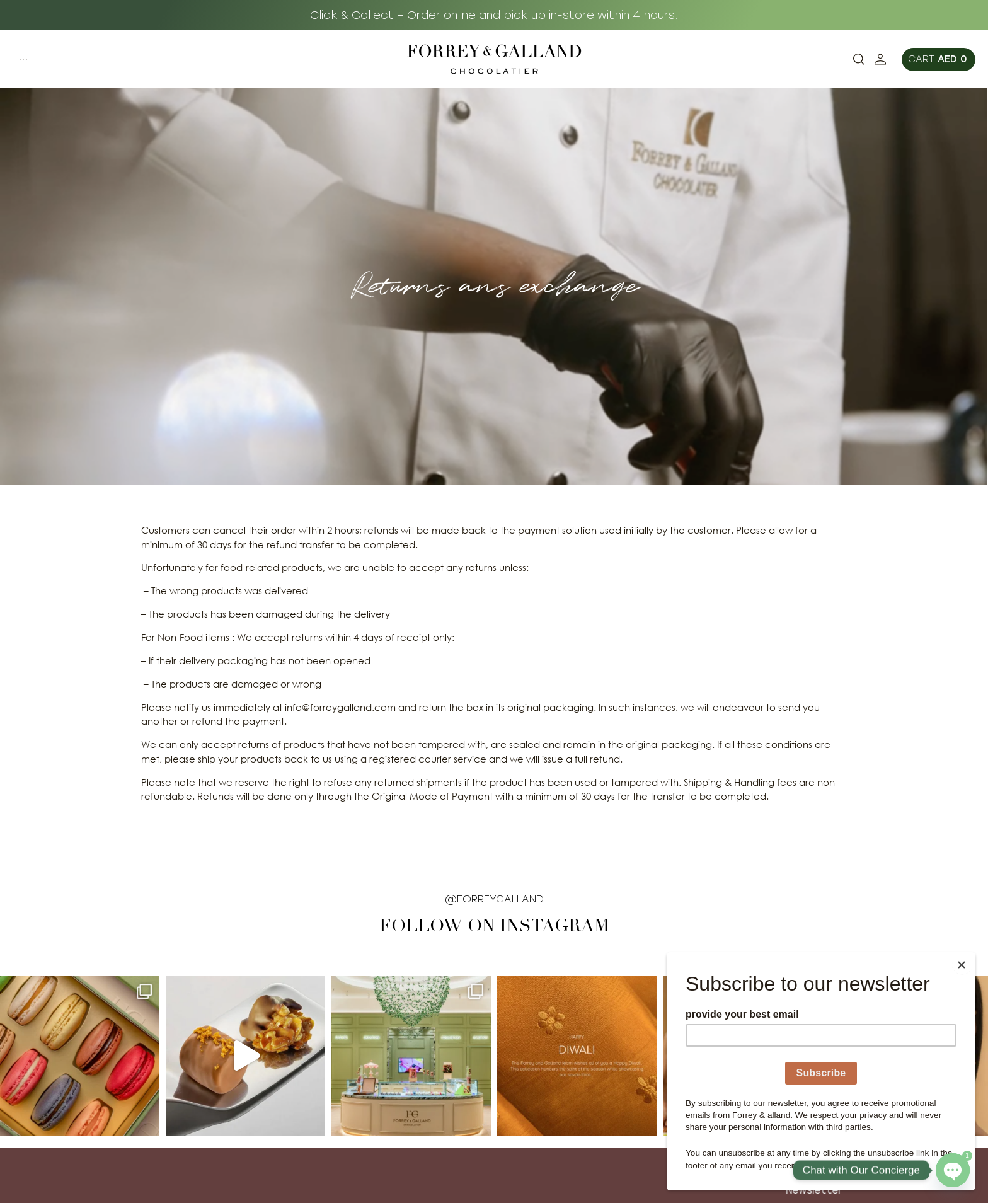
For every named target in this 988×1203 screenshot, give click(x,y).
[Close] (972, 955)
